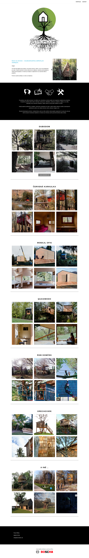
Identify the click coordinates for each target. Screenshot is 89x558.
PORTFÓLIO (78, 1)
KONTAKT (84, 1)
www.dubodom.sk (44, 175)
